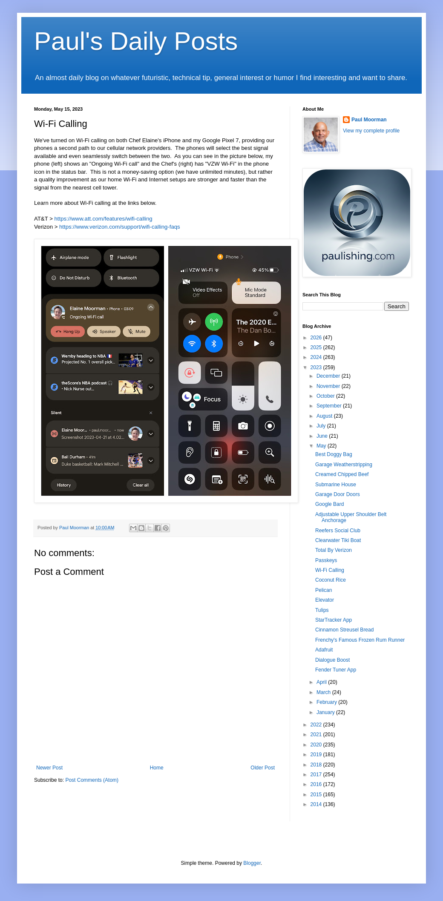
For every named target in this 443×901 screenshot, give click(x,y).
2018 (317, 765)
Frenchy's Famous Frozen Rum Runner (360, 640)
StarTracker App (333, 620)
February (327, 702)
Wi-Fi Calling (329, 570)
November (329, 386)
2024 (317, 357)
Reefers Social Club (337, 531)
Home (157, 768)
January (326, 712)
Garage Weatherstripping (343, 465)
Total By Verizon (333, 550)
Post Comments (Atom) (91, 780)
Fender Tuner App (335, 670)
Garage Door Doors (337, 494)
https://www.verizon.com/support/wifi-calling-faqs (119, 227)
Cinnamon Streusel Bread (344, 630)
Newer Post (49, 768)
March (324, 692)
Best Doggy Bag (333, 454)
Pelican (323, 590)
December (329, 376)
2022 (317, 725)
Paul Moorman (369, 120)
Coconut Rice (330, 580)
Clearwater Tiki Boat (338, 540)
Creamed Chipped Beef (341, 474)
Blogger (252, 863)
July (321, 426)
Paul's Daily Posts (136, 41)
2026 (317, 338)
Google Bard (329, 504)
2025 (317, 347)
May (322, 446)
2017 (317, 775)
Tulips (322, 610)
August (325, 416)
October (326, 396)
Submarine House (335, 485)
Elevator (324, 600)
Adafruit (324, 650)
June (322, 436)
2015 (317, 795)
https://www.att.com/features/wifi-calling (103, 218)
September (329, 406)
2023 (317, 367)
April (322, 682)
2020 (317, 745)
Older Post (262, 768)
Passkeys (326, 560)
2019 (317, 755)
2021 (317, 734)
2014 (317, 804)
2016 (317, 784)
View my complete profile (371, 131)
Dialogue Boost (332, 660)
